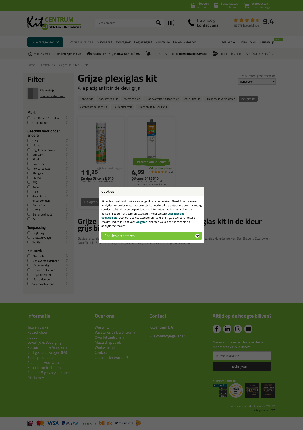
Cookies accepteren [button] (120, 235)
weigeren (141, 222)
